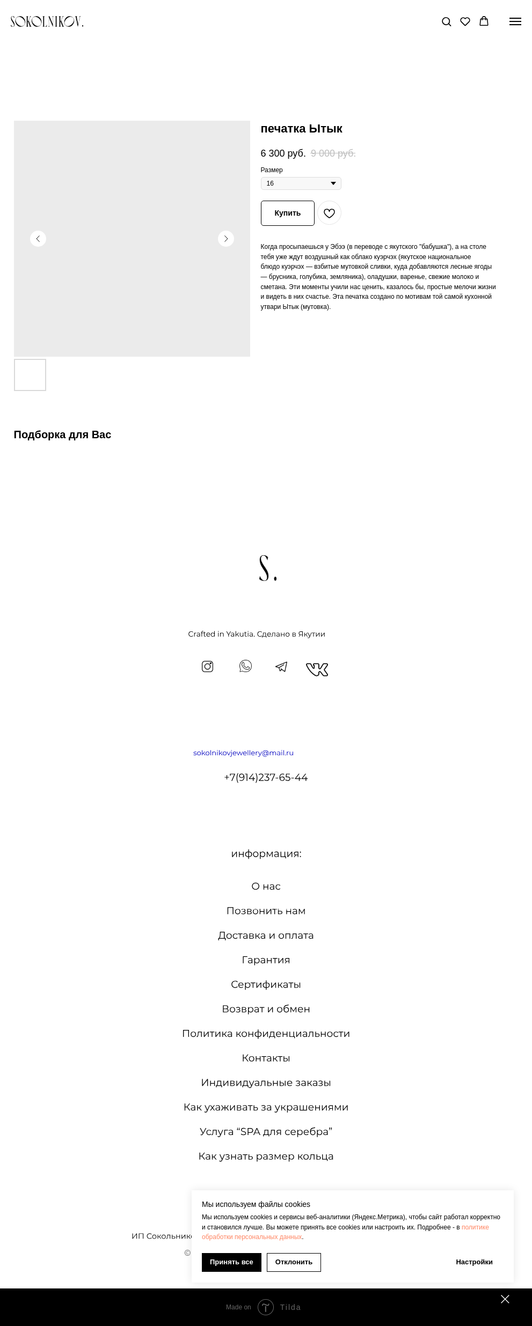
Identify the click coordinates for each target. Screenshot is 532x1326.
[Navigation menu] (515, 21)
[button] (446, 21)
